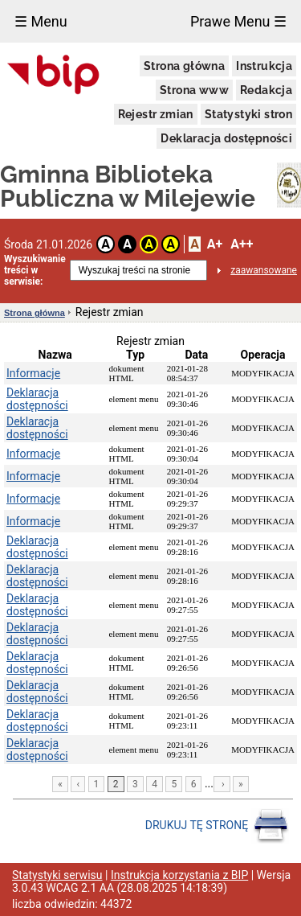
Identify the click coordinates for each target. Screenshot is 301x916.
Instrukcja (264, 66)
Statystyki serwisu (57, 875)
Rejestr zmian (155, 114)
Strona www (194, 90)
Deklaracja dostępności (226, 138)
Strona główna (184, 66)
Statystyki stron (248, 114)
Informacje (33, 373)
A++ (241, 244)
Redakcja (266, 90)
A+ (214, 244)
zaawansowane (263, 270)
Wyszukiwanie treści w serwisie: (35, 270)
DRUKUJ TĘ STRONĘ (217, 826)
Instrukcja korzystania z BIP (179, 875)
